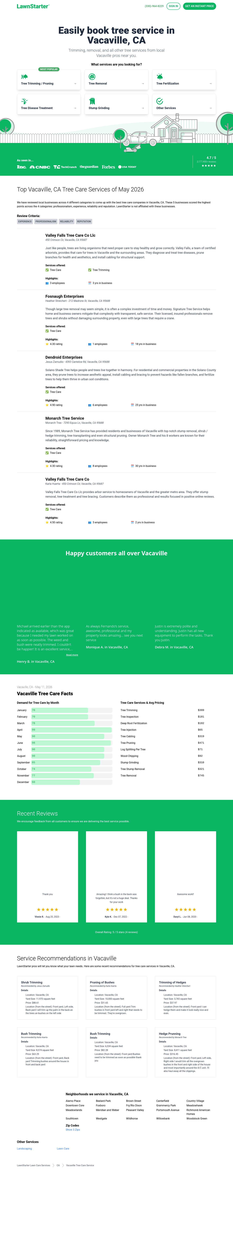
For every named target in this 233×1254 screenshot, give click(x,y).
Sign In (173, 6)
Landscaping (24, 1148)
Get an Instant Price (199, 6)
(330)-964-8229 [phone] (154, 6)
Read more (72, 654)
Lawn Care (63, 1148)
